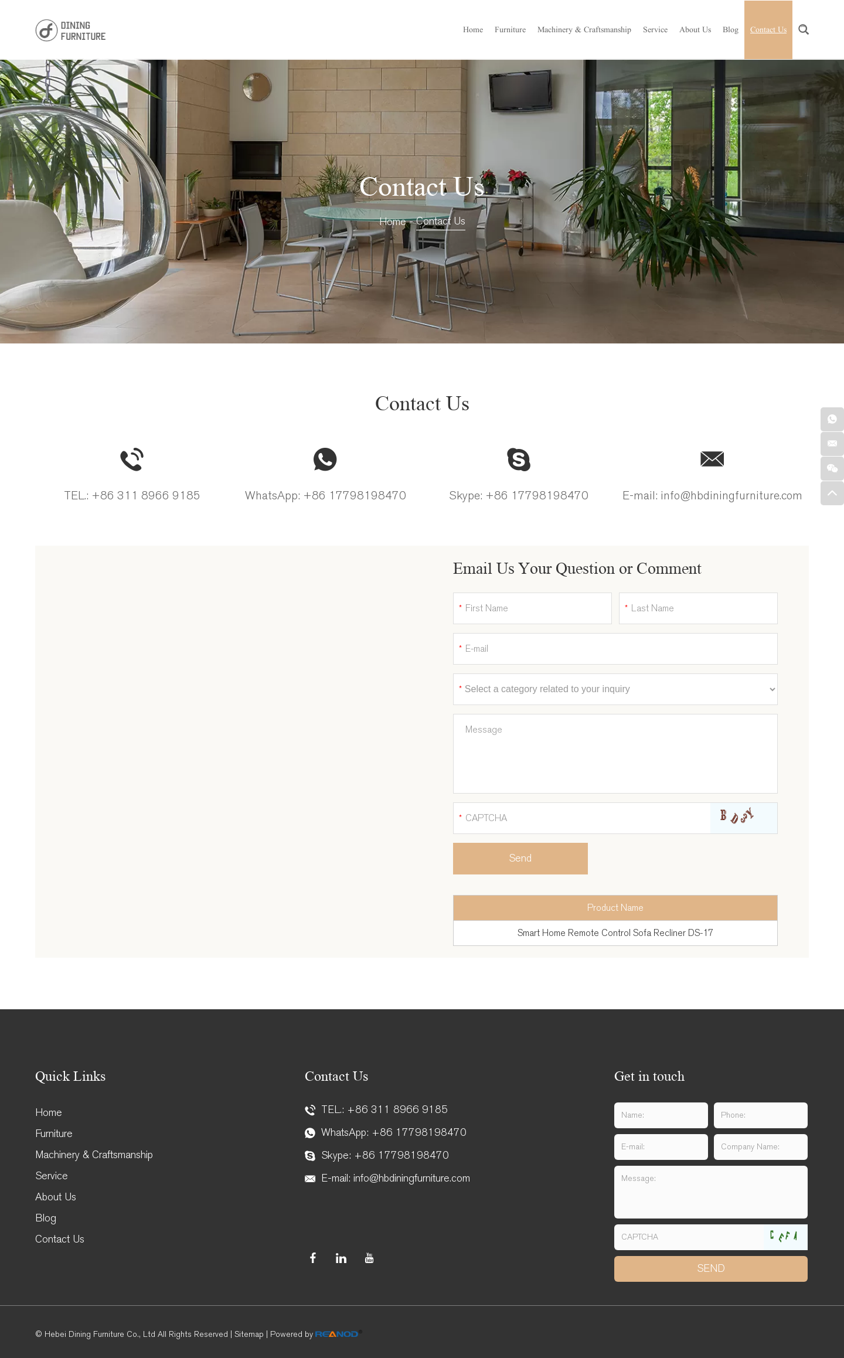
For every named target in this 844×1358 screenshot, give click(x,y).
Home (473, 29)
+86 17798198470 (354, 495)
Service (655, 29)
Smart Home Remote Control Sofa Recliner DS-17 (615, 932)
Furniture (510, 29)
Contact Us (768, 29)
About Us (695, 29)
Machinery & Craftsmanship (584, 29)
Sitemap (249, 1334)
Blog (730, 29)
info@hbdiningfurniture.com (731, 495)
